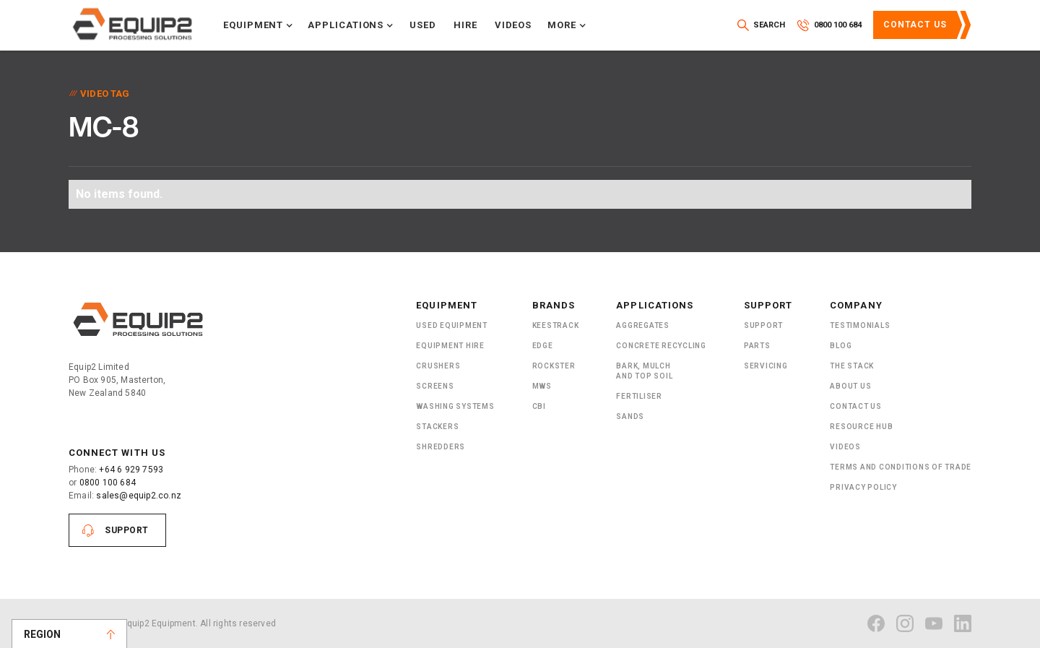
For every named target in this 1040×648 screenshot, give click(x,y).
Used (423, 25)
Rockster (554, 366)
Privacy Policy (863, 487)
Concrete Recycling (661, 346)
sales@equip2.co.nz (138, 496)
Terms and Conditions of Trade (900, 467)
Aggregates (643, 325)
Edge (542, 346)
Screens (435, 386)
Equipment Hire (450, 346)
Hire (465, 25)
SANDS (630, 416)
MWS (542, 386)
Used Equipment (452, 325)
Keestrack (555, 325)
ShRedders (440, 447)
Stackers (437, 427)
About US (850, 386)
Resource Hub (861, 427)
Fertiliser (639, 396)
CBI (539, 406)
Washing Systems (455, 406)
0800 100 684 (107, 483)
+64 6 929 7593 (131, 470)
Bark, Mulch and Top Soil (644, 371)
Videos (513, 25)
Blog (841, 346)
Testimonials (860, 325)
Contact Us (915, 25)
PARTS (757, 346)
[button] (258, 25)
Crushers (438, 366)
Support (127, 530)
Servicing (766, 366)
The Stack (852, 366)
